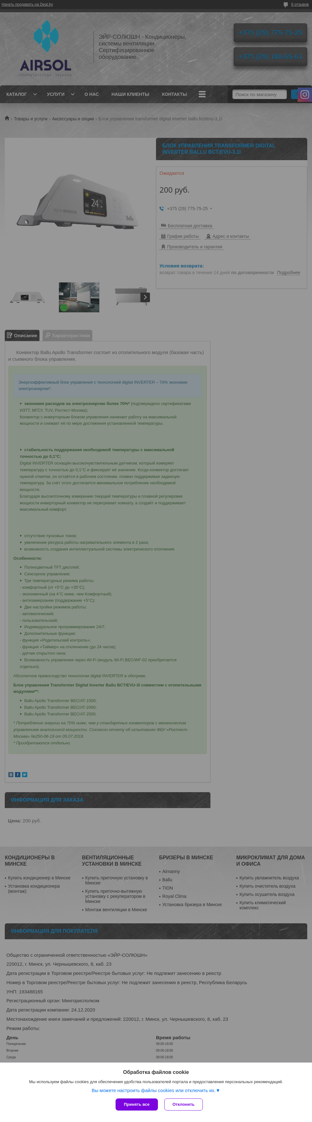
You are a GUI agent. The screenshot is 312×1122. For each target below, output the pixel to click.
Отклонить (184, 1104)
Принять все (137, 1104)
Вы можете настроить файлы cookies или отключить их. (154, 1090)
